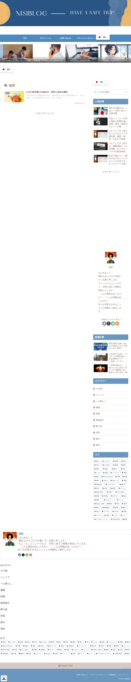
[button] (126, 92)
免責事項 (112, 675)
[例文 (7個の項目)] (124, 461)
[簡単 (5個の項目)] (97, 469)
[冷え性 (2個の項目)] (116, 511)
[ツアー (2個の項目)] (115, 515)
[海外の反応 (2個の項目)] (99, 492)
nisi (111, 267)
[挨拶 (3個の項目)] (124, 477)
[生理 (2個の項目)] (124, 504)
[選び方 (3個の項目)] (123, 484)
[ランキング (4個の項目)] (115, 473)
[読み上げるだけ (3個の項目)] (107, 477)
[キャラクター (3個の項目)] (111, 484)
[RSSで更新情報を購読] (117, 324)
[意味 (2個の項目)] (107, 515)
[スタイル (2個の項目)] (109, 500)
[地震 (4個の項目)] (124, 473)
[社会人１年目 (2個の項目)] (99, 504)
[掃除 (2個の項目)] (97, 496)
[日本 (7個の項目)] (97, 465)
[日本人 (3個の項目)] (105, 480)
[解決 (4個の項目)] (96, 477)
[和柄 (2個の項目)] (98, 500)
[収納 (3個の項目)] (124, 480)
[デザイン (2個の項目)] (115, 496)
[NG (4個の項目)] (124, 469)
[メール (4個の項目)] (97, 473)
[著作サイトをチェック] (104, 324)
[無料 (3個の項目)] (113, 488)
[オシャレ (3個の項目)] (123, 488)
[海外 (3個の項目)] (96, 480)
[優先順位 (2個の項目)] (106, 507)
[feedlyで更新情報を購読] (113, 324)
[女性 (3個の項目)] (97, 488)
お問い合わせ (81, 675)
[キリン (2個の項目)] (124, 515)
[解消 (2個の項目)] (124, 507)
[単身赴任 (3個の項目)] (98, 484)
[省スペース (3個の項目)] (115, 480)
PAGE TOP (65, 665)
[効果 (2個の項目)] (124, 511)
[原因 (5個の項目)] (106, 469)
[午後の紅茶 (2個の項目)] (115, 519)
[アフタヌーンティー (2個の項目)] (101, 519)
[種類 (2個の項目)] (124, 519)
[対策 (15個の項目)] (97, 461)
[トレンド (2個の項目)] (98, 515)
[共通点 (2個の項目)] (105, 496)
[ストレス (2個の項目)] (122, 500)
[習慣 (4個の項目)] (105, 473)
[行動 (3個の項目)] (105, 488)
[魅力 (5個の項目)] (115, 469)
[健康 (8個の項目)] (116, 461)
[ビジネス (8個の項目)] (106, 461)
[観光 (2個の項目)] (124, 496)
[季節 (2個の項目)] (109, 504)
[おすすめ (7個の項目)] (106, 465)
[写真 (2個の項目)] (97, 511)
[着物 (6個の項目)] (116, 465)
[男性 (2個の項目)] (97, 507)
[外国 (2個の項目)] (110, 492)
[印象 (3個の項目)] (117, 477)
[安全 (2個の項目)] (117, 504)
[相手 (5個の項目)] (124, 465)
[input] (110, 92)
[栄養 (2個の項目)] (116, 507)
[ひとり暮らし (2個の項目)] (121, 492)
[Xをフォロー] (109, 324)
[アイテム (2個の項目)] (106, 511)
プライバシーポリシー (97, 675)
